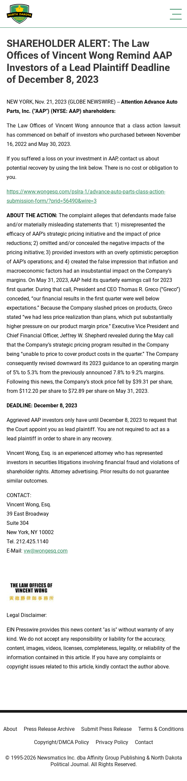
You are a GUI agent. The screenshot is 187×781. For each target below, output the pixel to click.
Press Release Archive (49, 729)
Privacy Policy (112, 742)
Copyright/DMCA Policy (61, 742)
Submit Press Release (106, 729)
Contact (144, 742)
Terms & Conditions (161, 729)
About (10, 729)
